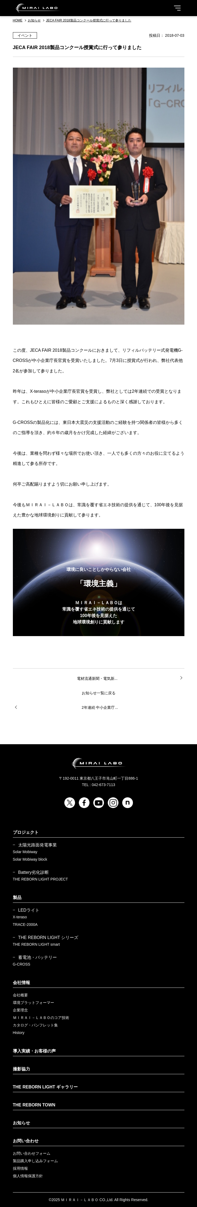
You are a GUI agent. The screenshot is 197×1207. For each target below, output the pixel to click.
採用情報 (20, 1168)
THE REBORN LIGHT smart (36, 944)
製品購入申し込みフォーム (35, 1161)
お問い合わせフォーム (31, 1153)
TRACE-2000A (25, 924)
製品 (17, 897)
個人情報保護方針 (28, 1176)
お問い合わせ (26, 1141)
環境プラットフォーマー (33, 1002)
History (19, 1032)
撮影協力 (21, 1069)
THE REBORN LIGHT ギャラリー (45, 1087)
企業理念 (20, 1010)
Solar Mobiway (25, 852)
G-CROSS (21, 964)
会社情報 (21, 982)
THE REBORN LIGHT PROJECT (40, 879)
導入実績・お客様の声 (34, 1051)
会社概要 (20, 995)
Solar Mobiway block (30, 859)
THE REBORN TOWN (34, 1105)
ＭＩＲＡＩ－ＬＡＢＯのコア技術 (41, 1017)
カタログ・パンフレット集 (35, 1025)
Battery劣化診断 (33, 872)
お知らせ (21, 1123)
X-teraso (20, 917)
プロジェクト (26, 832)
